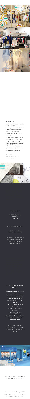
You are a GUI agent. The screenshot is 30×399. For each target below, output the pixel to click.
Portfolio (8, 395)
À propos (15, 395)
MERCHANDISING (11, 156)
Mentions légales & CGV (15, 397)
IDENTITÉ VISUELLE (11, 158)
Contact (22, 395)
